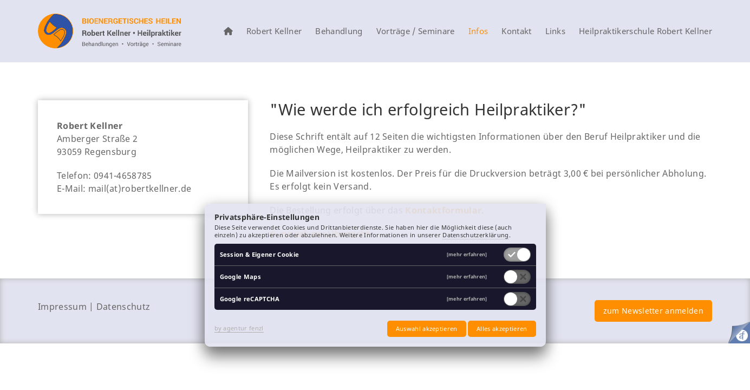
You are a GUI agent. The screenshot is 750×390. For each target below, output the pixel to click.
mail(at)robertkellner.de (140, 188)
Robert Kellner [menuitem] (274, 31)
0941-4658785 (123, 175)
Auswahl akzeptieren (427, 328)
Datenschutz (123, 307)
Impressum (62, 307)
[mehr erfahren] (467, 254)
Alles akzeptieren (502, 328)
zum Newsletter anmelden (653, 311)
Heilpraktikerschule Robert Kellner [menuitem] (645, 31)
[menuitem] (228, 31)
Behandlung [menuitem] (338, 31)
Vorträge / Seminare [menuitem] (415, 31)
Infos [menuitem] (478, 31)
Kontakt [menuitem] (516, 31)
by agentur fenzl (239, 328)
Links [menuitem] (555, 31)
